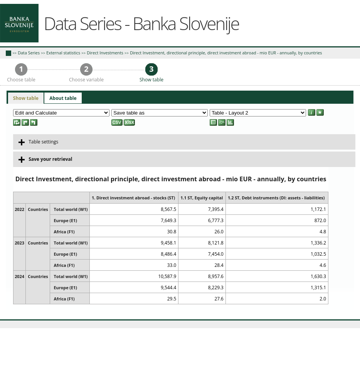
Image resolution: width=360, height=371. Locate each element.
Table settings (38, 141)
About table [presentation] (62, 98)
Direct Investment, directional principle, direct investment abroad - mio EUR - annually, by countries (226, 53)
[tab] (26, 98)
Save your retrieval (45, 159)
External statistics (63, 53)
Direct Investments (105, 53)
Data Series (29, 53)
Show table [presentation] (26, 98)
